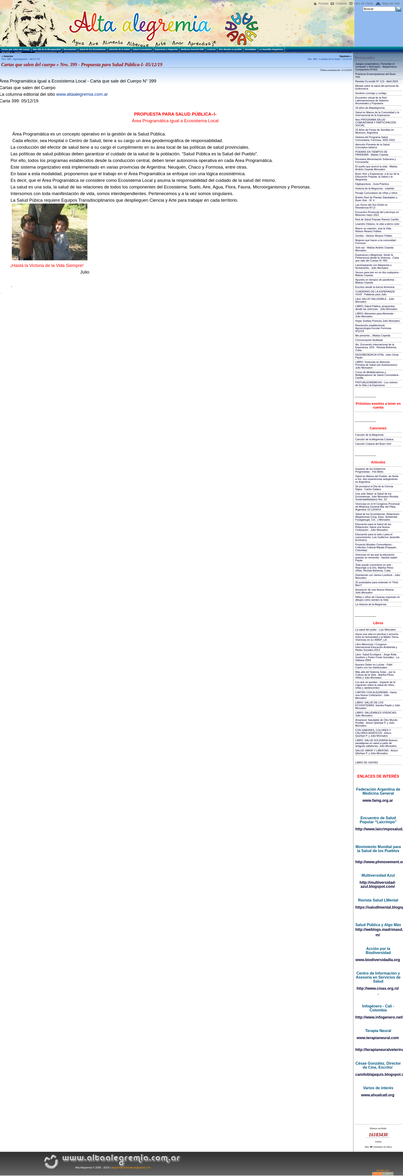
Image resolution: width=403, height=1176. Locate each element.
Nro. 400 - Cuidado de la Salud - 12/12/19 (330, 58)
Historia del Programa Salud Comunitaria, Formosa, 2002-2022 (375, 138)
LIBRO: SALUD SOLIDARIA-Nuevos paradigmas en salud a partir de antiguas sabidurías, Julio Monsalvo (376, 743)
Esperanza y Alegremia (166, 49)
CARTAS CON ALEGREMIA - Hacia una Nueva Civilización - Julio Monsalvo (376, 695)
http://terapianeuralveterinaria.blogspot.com (378, 1050)
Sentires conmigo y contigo (370, 93)
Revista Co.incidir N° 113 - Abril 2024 (376, 81)
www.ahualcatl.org (377, 1095)
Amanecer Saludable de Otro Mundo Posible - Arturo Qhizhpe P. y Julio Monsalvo (376, 723)
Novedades (250, 49)
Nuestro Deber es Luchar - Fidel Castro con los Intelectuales (373, 666)
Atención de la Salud (119, 49)
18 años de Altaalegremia (370, 107)
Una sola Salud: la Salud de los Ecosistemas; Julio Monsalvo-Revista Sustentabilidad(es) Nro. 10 (376, 496)
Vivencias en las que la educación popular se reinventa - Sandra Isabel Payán (376, 557)
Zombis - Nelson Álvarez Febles (373, 235)
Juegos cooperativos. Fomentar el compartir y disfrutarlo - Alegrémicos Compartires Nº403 (376, 66)
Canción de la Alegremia (369, 434)
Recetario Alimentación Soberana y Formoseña (375, 160)
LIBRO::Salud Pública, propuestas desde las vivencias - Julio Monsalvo (376, 307)
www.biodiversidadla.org (378, 960)
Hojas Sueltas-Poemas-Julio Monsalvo (377, 320)
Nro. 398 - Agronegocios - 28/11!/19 (21, 58)
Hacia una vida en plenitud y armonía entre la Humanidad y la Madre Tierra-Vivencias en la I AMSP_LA (377, 637)
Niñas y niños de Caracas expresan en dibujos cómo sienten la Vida (377, 598)
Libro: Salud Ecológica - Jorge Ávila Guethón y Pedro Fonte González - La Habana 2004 (377, 657)
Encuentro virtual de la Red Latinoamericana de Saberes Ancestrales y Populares (372, 100)
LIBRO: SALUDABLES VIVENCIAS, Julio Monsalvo (376, 714)
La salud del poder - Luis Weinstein (375, 629)
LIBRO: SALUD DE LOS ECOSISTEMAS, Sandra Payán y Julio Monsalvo (377, 705)
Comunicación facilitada (369, 340)
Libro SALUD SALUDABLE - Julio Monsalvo (374, 300)
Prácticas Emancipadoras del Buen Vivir (375, 75)
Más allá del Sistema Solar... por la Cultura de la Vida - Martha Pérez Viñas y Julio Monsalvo (375, 675)
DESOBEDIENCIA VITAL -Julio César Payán (377, 356)
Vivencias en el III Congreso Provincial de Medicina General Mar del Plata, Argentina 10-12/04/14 (377, 506)
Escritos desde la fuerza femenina (374, 287)
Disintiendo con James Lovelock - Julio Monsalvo (377, 576)
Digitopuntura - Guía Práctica (372, 184)
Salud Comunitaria (142, 49)
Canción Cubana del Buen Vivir (373, 443)
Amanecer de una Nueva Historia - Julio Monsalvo (375, 591)
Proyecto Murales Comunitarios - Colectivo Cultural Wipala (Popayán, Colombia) (376, 547)
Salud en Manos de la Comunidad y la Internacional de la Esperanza (377, 114)
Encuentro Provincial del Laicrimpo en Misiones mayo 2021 (377, 213)
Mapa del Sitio (391, 3)
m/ (378, 935)
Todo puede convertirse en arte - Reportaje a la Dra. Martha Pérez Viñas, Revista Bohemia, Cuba (374, 567)
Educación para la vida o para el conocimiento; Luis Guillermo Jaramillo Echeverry (377, 537)
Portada (323, 3)
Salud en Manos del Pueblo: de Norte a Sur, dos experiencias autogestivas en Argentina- (377, 479)
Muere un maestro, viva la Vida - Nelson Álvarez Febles (374, 230)
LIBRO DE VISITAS (366, 762)
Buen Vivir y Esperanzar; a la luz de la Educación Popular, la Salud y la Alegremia (377, 176)
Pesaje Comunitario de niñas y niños (376, 193)
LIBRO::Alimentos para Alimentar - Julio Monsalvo (375, 315)
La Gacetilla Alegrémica (271, 49)
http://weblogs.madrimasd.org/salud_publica (378, 930)
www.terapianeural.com (377, 1038)
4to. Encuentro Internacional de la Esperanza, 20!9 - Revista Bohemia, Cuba (376, 347)
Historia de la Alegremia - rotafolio (374, 188)
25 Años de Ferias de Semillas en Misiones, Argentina (374, 131)
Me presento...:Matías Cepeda (372, 335)
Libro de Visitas (363, 3)
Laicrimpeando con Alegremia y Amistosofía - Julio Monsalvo (373, 266)
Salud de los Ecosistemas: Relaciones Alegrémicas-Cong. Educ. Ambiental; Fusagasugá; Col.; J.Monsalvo (377, 517)
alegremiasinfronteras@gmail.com (131, 1167)
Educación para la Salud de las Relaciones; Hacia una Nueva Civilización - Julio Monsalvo (373, 527)
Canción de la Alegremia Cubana (374, 439)
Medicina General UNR (192, 49)
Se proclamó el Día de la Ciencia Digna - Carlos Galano (374, 488)
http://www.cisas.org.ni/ (378, 988)
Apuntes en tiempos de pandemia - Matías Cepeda (375, 281)
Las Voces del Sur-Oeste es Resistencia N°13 (371, 206)
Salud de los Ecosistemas (93, 49)
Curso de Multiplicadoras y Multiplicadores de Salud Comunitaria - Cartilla (377, 375)
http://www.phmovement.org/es (378, 862)
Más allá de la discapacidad (47, 49)
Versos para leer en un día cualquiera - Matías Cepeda (377, 274)
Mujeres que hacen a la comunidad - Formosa (376, 241)
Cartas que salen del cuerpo (15, 49)
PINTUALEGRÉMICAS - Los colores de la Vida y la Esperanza (376, 384)
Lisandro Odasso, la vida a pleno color (377, 223)
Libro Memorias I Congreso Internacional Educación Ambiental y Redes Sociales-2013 (376, 647)
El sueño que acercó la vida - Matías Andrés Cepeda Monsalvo (376, 168)
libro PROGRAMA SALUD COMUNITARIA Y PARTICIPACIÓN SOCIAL (375, 122)
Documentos (70, 49)
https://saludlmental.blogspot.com (378, 907)
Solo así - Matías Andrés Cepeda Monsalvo (374, 249)
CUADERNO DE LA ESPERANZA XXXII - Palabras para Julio (374, 293)
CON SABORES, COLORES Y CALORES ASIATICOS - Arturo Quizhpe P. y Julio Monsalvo (373, 733)
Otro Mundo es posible (230, 49)
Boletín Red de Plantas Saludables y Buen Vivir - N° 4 (376, 199)
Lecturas (211, 49)
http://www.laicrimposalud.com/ (378, 829)
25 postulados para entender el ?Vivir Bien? (376, 584)
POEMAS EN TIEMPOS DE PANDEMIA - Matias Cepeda (371, 153)
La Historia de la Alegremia (370, 604)
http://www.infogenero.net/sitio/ (378, 1017)
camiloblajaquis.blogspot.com (378, 1074)
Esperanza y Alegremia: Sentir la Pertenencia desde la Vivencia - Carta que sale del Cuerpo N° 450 (377, 257)
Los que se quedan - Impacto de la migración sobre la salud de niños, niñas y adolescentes (375, 685)
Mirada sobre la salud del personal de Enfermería (377, 87)
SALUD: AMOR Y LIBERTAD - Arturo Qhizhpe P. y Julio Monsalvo (376, 752)
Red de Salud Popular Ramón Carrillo (377, 219)
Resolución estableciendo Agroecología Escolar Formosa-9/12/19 (373, 328)
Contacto (341, 3)
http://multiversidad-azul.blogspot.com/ (378, 884)
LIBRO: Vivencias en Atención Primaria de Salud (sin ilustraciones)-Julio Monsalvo (376, 365)
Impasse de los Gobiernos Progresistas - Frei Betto (370, 470)
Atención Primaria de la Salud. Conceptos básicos (372, 146)
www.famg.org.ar (377, 800)
